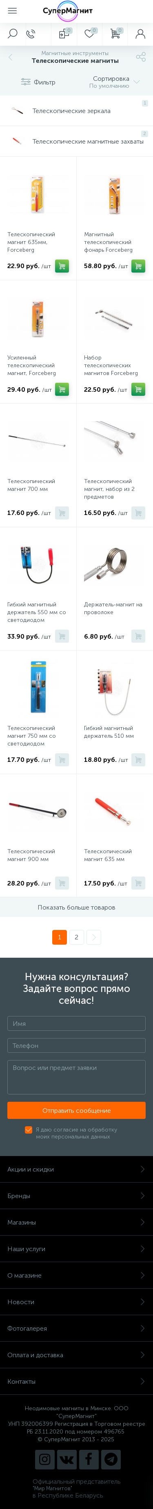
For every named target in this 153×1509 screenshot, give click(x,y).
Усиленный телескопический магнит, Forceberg (31, 365)
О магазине (76, 1275)
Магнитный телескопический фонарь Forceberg (108, 242)
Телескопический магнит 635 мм (108, 855)
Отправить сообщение (76, 1110)
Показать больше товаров (76, 907)
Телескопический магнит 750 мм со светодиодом (31, 736)
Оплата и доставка (76, 1355)
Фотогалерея (76, 1328)
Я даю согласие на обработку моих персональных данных (76, 1133)
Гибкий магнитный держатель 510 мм (109, 732)
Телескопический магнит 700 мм (31, 485)
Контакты (76, 1381)
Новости (76, 1302)
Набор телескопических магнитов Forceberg (111, 365)
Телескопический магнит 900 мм (31, 855)
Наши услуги (76, 1249)
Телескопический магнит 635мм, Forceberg (31, 242)
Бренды (76, 1196)
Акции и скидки (76, 1169)
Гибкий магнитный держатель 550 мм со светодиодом (36, 612)
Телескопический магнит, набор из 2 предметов (109, 489)
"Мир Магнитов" (52, 1488)
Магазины (76, 1222)
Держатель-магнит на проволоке (113, 608)
